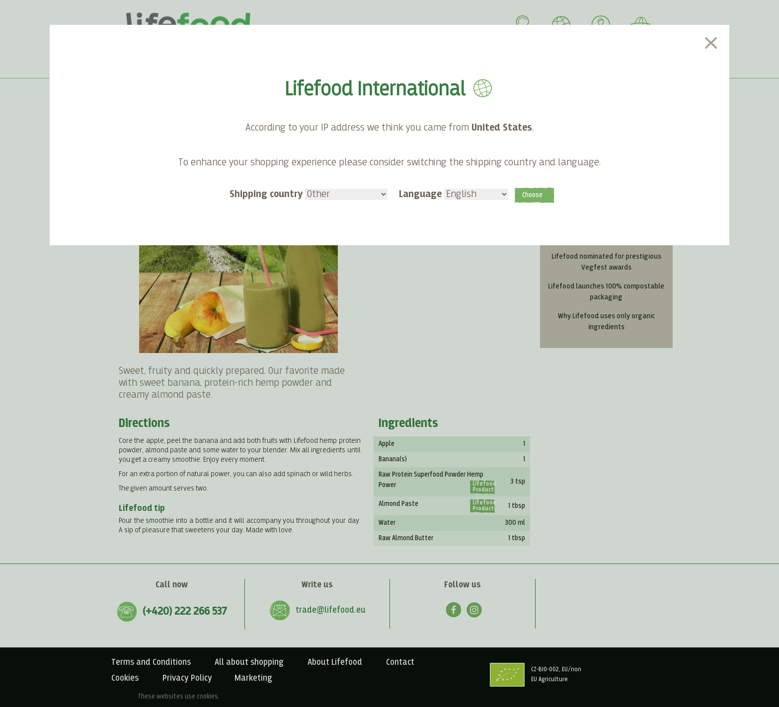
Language (453, 194)
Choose (532, 195)
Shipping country (309, 194)
